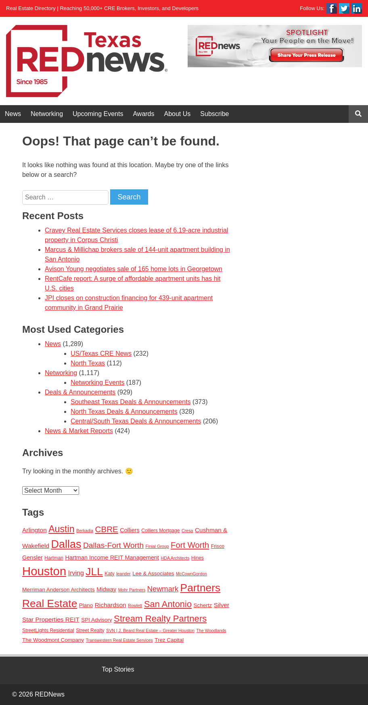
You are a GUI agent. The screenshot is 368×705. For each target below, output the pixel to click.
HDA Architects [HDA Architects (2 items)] (175, 558)
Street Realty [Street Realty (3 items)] (90, 630)
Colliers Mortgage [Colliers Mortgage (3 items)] (160, 530)
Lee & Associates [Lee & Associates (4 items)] (153, 573)
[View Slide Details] (275, 46)
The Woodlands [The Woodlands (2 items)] (211, 630)
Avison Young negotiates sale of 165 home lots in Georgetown (133, 268)
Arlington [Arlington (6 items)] (34, 530)
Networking (47, 113)
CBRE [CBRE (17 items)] (106, 529)
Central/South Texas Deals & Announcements (136, 421)
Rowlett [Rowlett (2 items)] (135, 605)
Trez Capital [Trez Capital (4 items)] (169, 640)
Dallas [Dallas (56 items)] (66, 544)
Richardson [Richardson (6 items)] (110, 604)
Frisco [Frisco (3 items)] (217, 546)
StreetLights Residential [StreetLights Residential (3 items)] (48, 630)
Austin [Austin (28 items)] (61, 529)
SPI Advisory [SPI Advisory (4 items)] (96, 620)
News (13, 113)
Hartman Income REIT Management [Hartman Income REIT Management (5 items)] (112, 557)
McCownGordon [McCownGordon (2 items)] (191, 573)
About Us (177, 113)
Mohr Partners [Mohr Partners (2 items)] (132, 589)
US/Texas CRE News (101, 353)
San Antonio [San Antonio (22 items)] (168, 604)
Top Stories (118, 669)
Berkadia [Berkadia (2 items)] (84, 530)
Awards (143, 113)
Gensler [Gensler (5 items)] (32, 557)
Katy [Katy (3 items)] (109, 573)
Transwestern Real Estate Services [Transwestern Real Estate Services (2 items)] (119, 640)
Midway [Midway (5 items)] (106, 589)
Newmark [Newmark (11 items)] (162, 589)
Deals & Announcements (80, 392)
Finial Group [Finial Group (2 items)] (157, 546)
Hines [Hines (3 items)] (197, 558)
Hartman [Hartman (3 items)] (53, 558)
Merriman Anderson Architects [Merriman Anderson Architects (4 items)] (58, 590)
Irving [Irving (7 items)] (76, 572)
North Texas (88, 363)
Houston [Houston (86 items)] (44, 571)
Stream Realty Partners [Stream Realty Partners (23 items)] (160, 619)
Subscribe (214, 113)
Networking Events (97, 382)
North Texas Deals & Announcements (124, 411)
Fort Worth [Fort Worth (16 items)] (190, 545)
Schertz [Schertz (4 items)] (203, 605)
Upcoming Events (98, 113)
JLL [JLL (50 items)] (94, 572)
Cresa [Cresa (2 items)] (187, 530)
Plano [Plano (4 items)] (86, 605)
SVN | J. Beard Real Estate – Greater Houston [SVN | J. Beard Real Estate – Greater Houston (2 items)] (150, 630)
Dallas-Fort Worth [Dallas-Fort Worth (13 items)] (113, 545)
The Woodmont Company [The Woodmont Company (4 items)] (53, 640)
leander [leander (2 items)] (123, 573)
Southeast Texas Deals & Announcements (131, 401)
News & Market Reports (79, 430)
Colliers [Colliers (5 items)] (129, 530)
